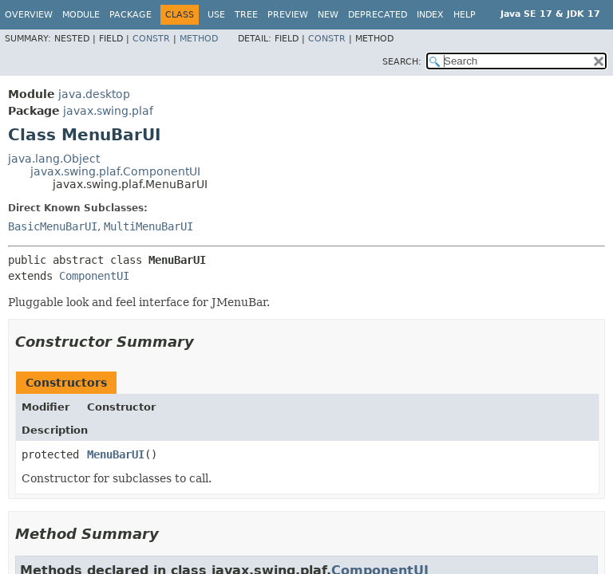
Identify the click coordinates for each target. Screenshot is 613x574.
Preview (287, 15)
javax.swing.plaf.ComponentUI (115, 171)
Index (430, 15)
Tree (246, 15)
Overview (29, 15)
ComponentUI (94, 275)
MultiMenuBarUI (148, 226)
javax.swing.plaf (108, 110)
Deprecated (377, 15)
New (328, 15)
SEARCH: (401, 62)
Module (81, 15)
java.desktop (94, 94)
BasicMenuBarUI (52, 226)
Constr (151, 38)
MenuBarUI (115, 454)
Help (464, 15)
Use (216, 15)
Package (130, 15)
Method (199, 38)
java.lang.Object (54, 158)
